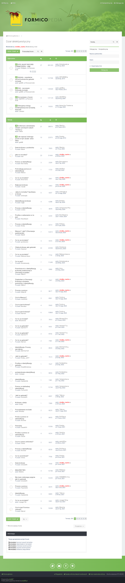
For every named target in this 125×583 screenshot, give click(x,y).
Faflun (21, 131)
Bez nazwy (24, 163)
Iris (60, 268)
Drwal (61, 136)
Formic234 (24, 390)
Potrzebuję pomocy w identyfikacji (23, 170)
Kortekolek (62, 363)
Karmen (23, 313)
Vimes (23, 443)
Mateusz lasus (25, 256)
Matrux (23, 172)
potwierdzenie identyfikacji (25, 372)
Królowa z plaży (21, 402)
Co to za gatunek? (22, 326)
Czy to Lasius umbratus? (24, 442)
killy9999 (21, 99)
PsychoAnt (24, 488)
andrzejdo (24, 195)
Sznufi (23, 436)
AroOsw (23, 420)
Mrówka (21, 411)
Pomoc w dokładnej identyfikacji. (22, 387)
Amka (23, 226)
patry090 (62, 441)
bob (22, 156)
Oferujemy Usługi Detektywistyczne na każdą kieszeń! (25, 108)
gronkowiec (24, 242)
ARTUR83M (63, 77)
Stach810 (24, 427)
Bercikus (23, 306)
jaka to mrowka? (21, 155)
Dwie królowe (20, 463)
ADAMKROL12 (63, 477)
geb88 (21, 83)
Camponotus (63, 379)
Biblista (21, 472)
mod (35, 47)
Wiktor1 (23, 274)
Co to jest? (19, 261)
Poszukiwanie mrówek (23, 410)
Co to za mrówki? (21, 319)
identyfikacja (20, 379)
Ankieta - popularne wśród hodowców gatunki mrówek (24, 79)
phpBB (11, 579)
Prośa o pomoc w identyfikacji (21, 418)
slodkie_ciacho (20, 47)
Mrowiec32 (22, 320)
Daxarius (23, 249)
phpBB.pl (24, 581)
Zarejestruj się (103, 49)
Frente (61, 297)
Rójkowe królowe (21, 185)
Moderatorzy (30, 47)
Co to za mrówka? (22, 178)
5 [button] (83, 51)
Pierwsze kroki (30, 83)
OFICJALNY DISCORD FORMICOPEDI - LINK (24, 65)
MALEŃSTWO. (20, 470)
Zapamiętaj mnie (96, 66)
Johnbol (21, 111)
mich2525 (24, 299)
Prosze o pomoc (21, 486)
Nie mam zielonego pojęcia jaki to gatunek (25, 478)
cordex (23, 210)
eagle (23, 202)
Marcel (23, 511)
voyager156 (22, 502)
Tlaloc (61, 395)
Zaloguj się (93, 49)
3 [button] (79, 51)
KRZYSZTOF (25, 351)
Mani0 (23, 235)
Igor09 (61, 168)
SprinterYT (24, 327)
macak (23, 186)
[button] (86, 51)
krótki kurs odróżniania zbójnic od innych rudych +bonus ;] (25, 128)
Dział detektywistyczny (18, 41)
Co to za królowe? (21, 456)
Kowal (61, 201)
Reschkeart (24, 219)
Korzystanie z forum (25, 97)
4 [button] (81, 51)
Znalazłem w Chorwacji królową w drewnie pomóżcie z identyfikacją (24, 281)
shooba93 (24, 397)
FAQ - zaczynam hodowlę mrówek (22, 89)
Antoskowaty (63, 64)
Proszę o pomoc (21, 290)
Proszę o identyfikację (23, 208)
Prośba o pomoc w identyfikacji (22, 434)
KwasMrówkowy (26, 367)
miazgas (21, 374)
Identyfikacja (20, 493)
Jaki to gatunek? (21, 356)
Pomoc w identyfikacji (23, 162)
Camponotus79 (64, 208)
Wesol (23, 149)
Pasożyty (18, 426)
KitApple (23, 68)
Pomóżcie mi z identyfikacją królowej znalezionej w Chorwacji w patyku (25, 270)
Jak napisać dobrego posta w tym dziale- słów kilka (24, 139)
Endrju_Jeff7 (25, 358)
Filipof (61, 125)
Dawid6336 (24, 381)
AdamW (23, 292)
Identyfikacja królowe (23, 201)
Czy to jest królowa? (22, 305)
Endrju (21, 404)
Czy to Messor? (21, 297)
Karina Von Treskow (65, 105)
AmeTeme (24, 179)
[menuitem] (13, 3)
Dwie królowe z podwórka (24, 148)
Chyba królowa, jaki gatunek (25, 247)
